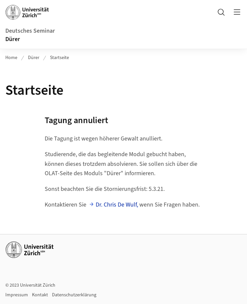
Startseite (59, 57)
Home (11, 57)
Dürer (12, 39)
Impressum (16, 295)
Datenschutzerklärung (74, 295)
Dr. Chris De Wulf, (117, 205)
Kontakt (40, 295)
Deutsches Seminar (30, 31)
